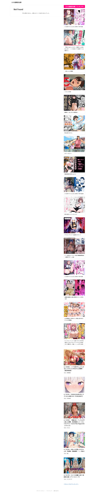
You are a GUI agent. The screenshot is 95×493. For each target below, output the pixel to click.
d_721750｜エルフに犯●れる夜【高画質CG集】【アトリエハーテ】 (74, 470)
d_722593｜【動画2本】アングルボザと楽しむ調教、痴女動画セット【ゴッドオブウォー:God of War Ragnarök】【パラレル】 (74, 419)
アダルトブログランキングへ (71, 478)
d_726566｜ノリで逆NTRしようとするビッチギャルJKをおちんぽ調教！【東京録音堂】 (74, 367)
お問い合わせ (56, 484)
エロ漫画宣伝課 (16, 2)
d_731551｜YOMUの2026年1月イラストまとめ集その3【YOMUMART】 (74, 392)
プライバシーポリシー (40, 484)
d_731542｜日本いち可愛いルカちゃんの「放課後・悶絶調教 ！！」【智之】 (74, 444)
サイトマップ (49, 484)
